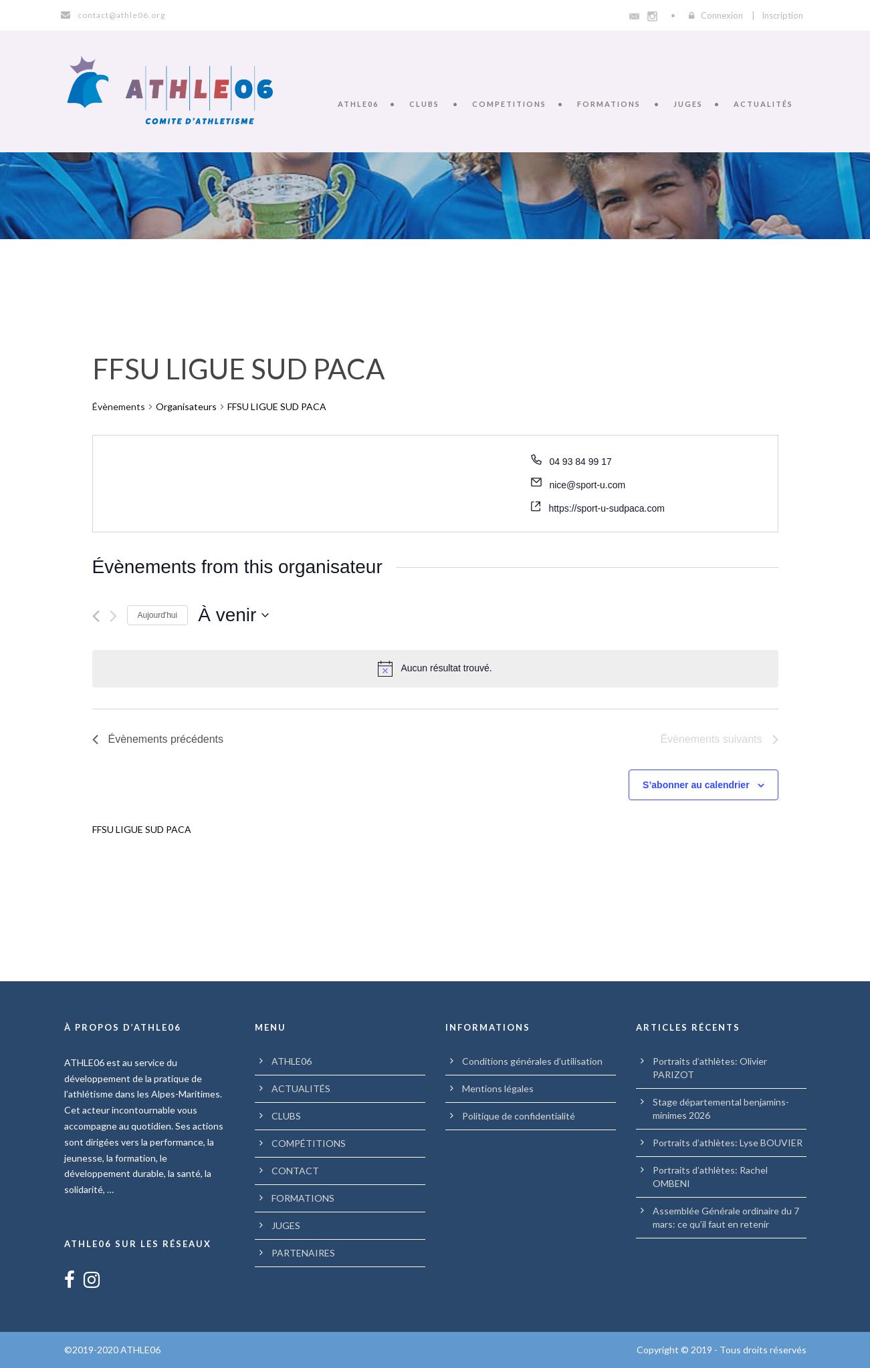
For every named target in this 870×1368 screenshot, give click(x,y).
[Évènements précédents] (96, 616)
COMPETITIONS (509, 104)
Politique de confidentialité (518, 1116)
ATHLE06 (358, 104)
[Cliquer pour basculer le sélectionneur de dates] (233, 615)
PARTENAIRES (303, 1252)
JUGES (688, 104)
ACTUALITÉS (763, 104)
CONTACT (295, 1170)
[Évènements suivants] (113, 616)
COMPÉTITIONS (308, 1143)
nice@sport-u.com (587, 485)
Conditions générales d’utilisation (532, 1061)
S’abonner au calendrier (696, 785)
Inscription (782, 15)
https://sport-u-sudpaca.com (606, 508)
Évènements (118, 406)
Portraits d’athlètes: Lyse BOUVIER (727, 1142)
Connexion (722, 15)
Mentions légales (498, 1088)
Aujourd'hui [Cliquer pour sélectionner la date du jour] (158, 615)
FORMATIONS (609, 104)
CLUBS (424, 104)
